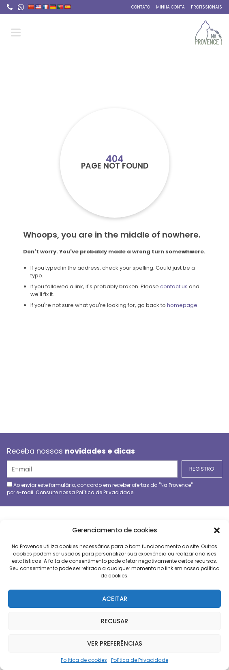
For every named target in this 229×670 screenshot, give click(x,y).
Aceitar (114, 598)
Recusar (114, 621)
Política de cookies (84, 660)
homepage (182, 305)
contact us (174, 286)
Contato (140, 7)
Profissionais (206, 7)
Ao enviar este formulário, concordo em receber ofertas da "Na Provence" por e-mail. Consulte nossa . (100, 489)
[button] (217, 530)
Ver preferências (114, 643)
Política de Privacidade (139, 660)
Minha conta (170, 7)
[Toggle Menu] (17, 33)
